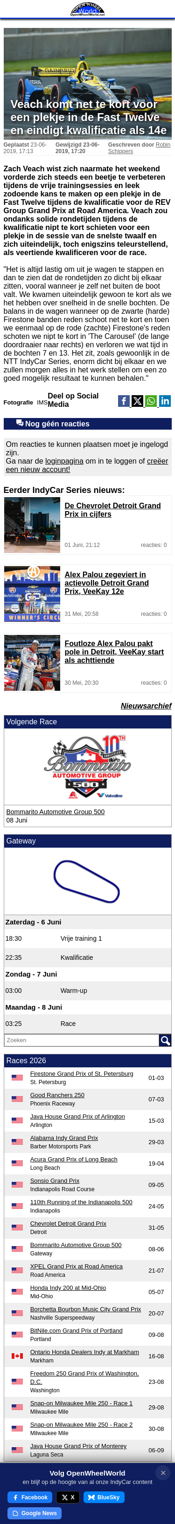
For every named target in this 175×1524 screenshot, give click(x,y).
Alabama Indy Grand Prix (64, 1137)
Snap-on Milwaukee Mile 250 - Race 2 (81, 1424)
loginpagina (64, 461)
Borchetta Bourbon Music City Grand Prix (85, 1309)
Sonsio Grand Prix (55, 1180)
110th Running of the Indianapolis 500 (81, 1202)
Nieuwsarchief (146, 706)
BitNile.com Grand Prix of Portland (76, 1330)
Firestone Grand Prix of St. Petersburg (81, 1073)
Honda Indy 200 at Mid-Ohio (68, 1287)
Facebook (30, 1497)
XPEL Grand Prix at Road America (76, 1266)
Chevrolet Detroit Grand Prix (68, 1223)
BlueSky (103, 1497)
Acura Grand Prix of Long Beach (74, 1159)
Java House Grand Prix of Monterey (78, 1446)
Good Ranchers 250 (57, 1095)
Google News (34, 1513)
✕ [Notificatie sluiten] (163, 1473)
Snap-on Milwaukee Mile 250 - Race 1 (81, 1403)
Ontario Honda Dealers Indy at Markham (84, 1352)
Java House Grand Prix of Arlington (77, 1116)
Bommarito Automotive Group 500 (56, 812)
